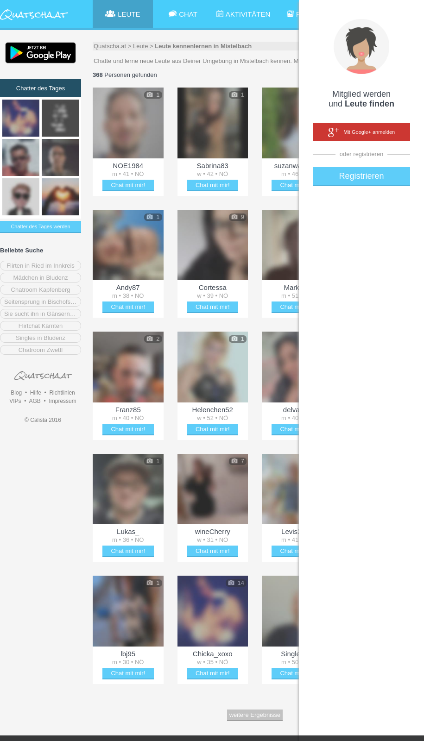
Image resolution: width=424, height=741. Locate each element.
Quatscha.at (110, 46)
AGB (34, 401)
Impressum (62, 401)
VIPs (15, 401)
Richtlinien (62, 392)
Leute (140, 46)
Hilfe (35, 392)
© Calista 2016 (43, 420)
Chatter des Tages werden (40, 226)
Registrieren (361, 176)
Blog (16, 392)
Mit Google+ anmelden (361, 132)
